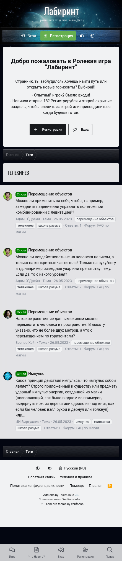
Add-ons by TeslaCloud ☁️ (61, 495)
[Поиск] (115, 35)
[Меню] (9, 36)
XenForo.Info (71, 499)
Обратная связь (41, 477)
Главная (95, 486)
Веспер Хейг (25, 342)
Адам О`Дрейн (27, 219)
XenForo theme (56, 504)
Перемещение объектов (43, 194)
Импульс (29, 373)
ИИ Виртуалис (27, 422)
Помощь (76, 486)
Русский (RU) (72, 468)
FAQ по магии (87, 428)
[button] (92, 35)
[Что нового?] (103, 35)
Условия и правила (76, 477)
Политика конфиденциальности (37, 486)
